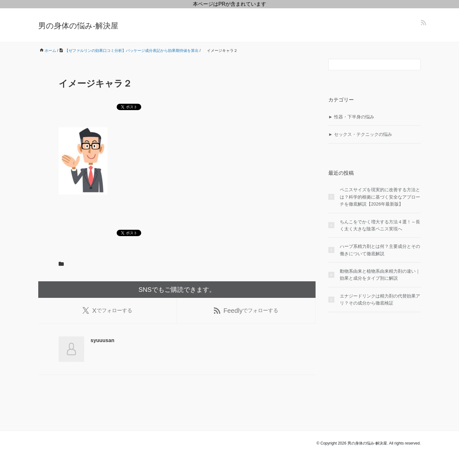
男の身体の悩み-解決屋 (78, 25)
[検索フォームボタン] (415, 64)
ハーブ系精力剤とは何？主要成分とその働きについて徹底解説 (380, 250)
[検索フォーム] (368, 64)
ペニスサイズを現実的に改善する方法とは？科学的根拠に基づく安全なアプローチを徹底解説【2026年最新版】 (380, 197)
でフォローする (107, 310)
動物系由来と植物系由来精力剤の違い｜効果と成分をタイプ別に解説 (380, 275)
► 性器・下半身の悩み (351, 116)
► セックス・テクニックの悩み (360, 134)
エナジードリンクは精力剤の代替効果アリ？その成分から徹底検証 (380, 299)
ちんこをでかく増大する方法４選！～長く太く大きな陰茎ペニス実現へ (380, 225)
